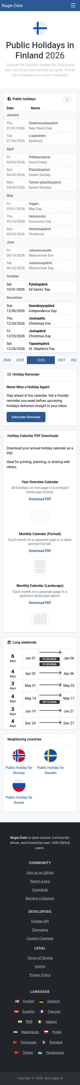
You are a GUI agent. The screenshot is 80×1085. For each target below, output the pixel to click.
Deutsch (53, 1001)
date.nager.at (53, 1078)
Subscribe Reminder (26, 417)
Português (28, 1042)
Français (54, 1012)
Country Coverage (39, 938)
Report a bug (40, 881)
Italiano (51, 1022)
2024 (7, 360)
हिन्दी (29, 1022)
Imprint (40, 966)
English (28, 1001)
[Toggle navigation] (73, 5)
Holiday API (40, 921)
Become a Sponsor (40, 898)
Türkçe (28, 1053)
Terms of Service (40, 958)
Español (28, 1012)
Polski (56, 1032)
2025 (20, 360)
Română (56, 1042)
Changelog (40, 930)
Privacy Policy (40, 975)
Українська (55, 1053)
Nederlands (30, 1032)
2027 (61, 360)
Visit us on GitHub (40, 873)
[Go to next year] (68, 99)
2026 (41, 360)
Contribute (40, 890)
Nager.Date (12, 5)
